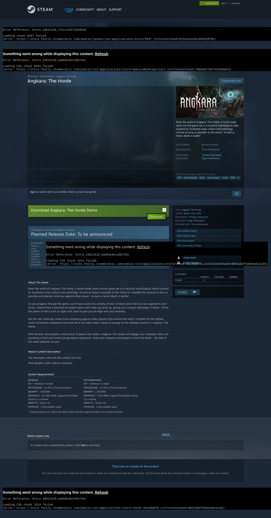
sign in (224, 3)
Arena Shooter (190, 182)
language (235, 3)
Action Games (47, 80)
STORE (69, 10)
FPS (179, 182)
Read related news (186, 274)
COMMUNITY (85, 10)
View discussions (185, 279)
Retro (202, 182)
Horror (225, 182)
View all (165, 441)
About (101, 10)
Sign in (33, 196)
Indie (193, 251)
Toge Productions (211, 162)
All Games (32, 80)
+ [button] (238, 182)
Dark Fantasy (213, 182)
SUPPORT (115, 10)
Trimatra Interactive (212, 159)
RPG (233, 182)
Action (186, 251)
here (83, 451)
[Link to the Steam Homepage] (43, 12)
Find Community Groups (189, 283)
